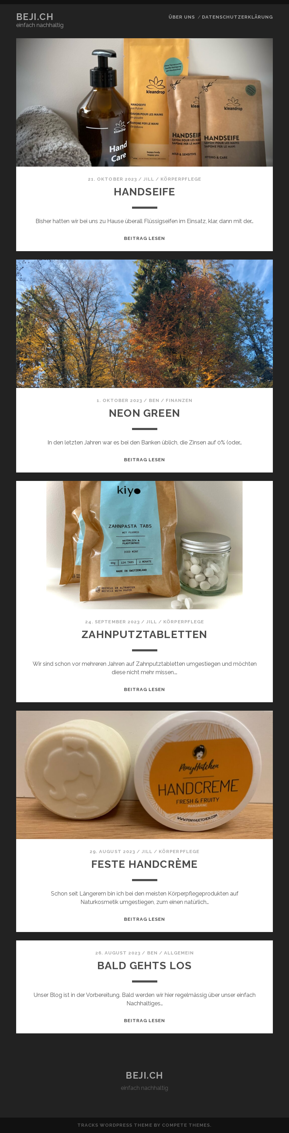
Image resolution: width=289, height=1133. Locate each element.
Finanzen (179, 400)
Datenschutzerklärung (237, 17)
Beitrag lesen (144, 238)
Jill (148, 179)
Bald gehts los (144, 965)
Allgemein (179, 953)
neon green (144, 413)
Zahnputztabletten (144, 634)
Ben (154, 400)
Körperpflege (180, 179)
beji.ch (35, 17)
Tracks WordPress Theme (114, 1125)
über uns (182, 17)
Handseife (145, 192)
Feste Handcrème (144, 864)
